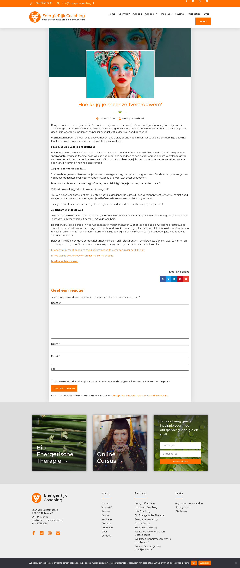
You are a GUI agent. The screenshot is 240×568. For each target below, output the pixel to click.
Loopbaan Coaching (146, 507)
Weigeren (204, 563)
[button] (163, 279)
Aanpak (137, 14)
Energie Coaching (145, 503)
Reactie (56, 303)
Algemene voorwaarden (189, 503)
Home (111, 14)
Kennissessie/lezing (146, 528)
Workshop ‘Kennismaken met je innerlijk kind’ (153, 541)
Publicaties (194, 14)
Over (206, 14)
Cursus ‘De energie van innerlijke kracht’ (148, 548)
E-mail (55, 357)
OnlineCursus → (110, 458)
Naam (55, 344)
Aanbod (151, 14)
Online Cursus (142, 524)
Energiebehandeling (146, 519)
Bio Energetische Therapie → (54, 455)
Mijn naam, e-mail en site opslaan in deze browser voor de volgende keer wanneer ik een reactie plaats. (112, 382)
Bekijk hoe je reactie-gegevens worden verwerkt (140, 396)
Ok (193, 563)
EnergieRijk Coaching (63, 16)
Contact (203, 21)
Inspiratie (166, 14)
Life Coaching (142, 511)
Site (53, 369)
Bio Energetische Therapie (149, 515)
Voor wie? (124, 14)
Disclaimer (181, 511)
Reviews (180, 14)
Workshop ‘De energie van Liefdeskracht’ (150, 534)
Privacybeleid (182, 507)
